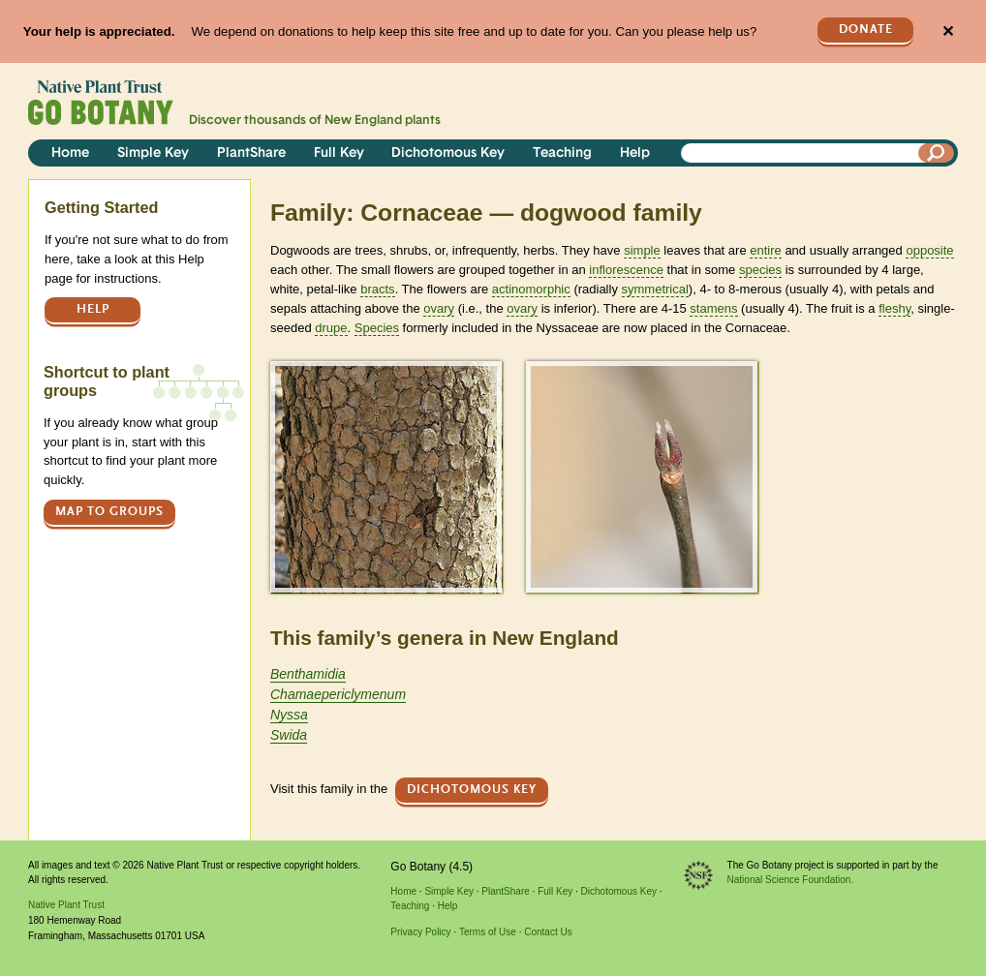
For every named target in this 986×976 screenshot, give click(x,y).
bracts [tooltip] (377, 289)
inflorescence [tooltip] (626, 269)
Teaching (562, 153)
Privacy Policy (420, 932)
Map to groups (109, 511)
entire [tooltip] (766, 250)
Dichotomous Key (448, 153)
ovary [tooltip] (438, 308)
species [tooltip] (760, 269)
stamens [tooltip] (713, 308)
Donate (866, 29)
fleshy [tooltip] (894, 308)
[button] (386, 477)
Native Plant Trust (66, 905)
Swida (288, 735)
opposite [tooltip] (929, 250)
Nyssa (289, 714)
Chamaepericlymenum (338, 694)
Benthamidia (308, 674)
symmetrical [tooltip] (655, 289)
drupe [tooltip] (331, 327)
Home (70, 153)
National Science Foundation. (790, 879)
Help (635, 153)
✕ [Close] (947, 31)
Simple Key (153, 153)
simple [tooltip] (642, 250)
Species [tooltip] (376, 327)
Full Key (339, 153)
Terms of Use (487, 932)
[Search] (936, 153)
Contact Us (547, 932)
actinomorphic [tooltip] (531, 289)
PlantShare (251, 153)
